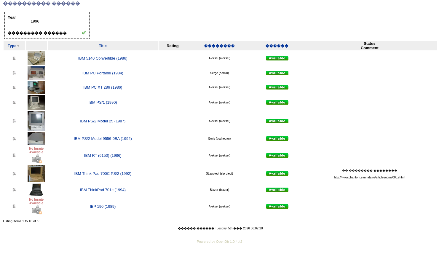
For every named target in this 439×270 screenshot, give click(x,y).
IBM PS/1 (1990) (103, 102)
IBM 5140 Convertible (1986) (102, 58)
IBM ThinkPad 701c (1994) (103, 190)
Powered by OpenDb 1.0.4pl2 (219, 241)
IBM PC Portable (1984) (102, 73)
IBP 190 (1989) (103, 206)
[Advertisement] (219, 261)
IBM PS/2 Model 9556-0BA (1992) (103, 138)
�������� (219, 46)
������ (276, 46)
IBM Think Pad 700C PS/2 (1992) (102, 173)
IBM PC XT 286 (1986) (102, 87)
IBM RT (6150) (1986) (103, 155)
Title (103, 46)
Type (12, 46)
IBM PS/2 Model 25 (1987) (102, 121)
